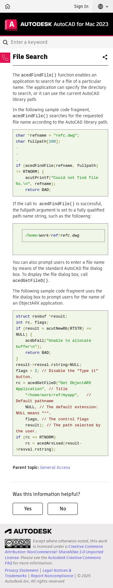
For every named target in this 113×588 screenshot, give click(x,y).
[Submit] (6, 42)
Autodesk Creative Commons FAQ (53, 559)
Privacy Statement (22, 569)
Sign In (81, 6)
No (63, 507)
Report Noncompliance (52, 575)
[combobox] (56, 42)
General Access (55, 466)
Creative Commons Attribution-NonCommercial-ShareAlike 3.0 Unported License (54, 551)
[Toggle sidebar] (5, 58)
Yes (28, 507)
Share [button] (105, 59)
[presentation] (17, 542)
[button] (103, 6)
